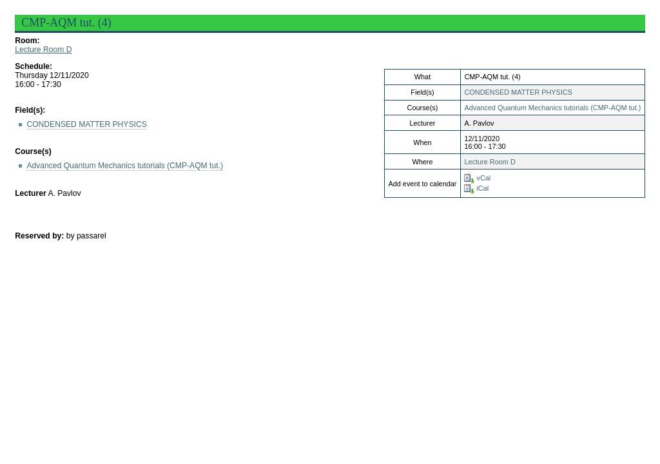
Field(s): (30, 110)
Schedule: (33, 66)
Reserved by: (40, 235)
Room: (27, 40)
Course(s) (33, 151)
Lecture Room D (43, 49)
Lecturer (30, 193)
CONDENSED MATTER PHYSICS (518, 92)
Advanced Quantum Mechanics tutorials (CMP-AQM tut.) (552, 107)
